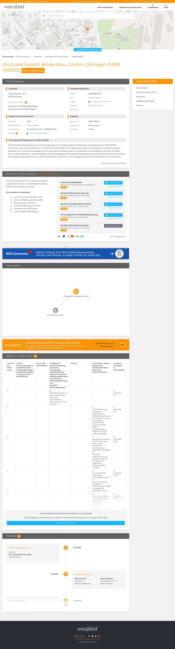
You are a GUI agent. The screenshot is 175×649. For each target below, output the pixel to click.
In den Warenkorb (113, 183)
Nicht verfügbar (113, 226)
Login (166, 6)
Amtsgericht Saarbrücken (56, 57)
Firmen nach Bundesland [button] (130, 7)
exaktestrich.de (95, 105)
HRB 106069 (77, 57)
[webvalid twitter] (92, 636)
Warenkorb (153, 6)
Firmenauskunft (22, 57)
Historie (139, 105)
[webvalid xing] (99, 636)
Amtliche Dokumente (146, 92)
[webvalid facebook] (89, 636)
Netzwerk (140, 97)
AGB (98, 639)
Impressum (79, 639)
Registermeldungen (145, 101)
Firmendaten (142, 88)
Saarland (37, 57)
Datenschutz (90, 639)
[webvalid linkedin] (96, 636)
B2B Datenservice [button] (105, 7)
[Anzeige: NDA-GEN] (65, 252)
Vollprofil (98, 102)
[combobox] (87, 15)
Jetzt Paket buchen (66, 523)
